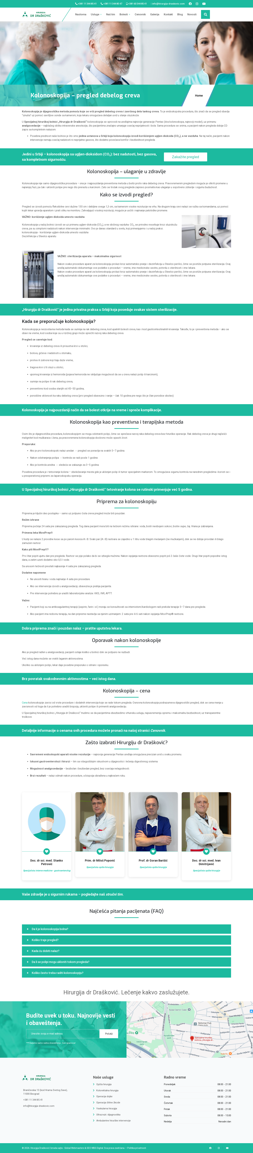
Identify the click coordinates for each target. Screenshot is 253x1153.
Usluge (96, 14)
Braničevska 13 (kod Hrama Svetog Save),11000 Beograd (45, 1092)
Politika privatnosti (136, 1148)
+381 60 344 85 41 (137, 3)
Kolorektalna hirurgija (107, 1090)
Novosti (192, 14)
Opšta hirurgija (103, 1084)
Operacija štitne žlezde (108, 1102)
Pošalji (108, 1033)
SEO (89, 1148)
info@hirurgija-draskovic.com (168, 3)
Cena (25, 702)
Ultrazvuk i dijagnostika (108, 1114)
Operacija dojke (104, 1096)
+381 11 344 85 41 (87, 3)
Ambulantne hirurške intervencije (113, 1120)
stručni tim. (114, 894)
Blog (180, 14)
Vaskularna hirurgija (106, 1108)
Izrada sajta (57, 1148)
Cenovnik (140, 14)
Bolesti (125, 14)
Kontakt (168, 14)
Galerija (154, 14)
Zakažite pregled (185, 157)
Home (199, 95)
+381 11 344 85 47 (112, 3)
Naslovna (80, 14)
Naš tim (110, 14)
